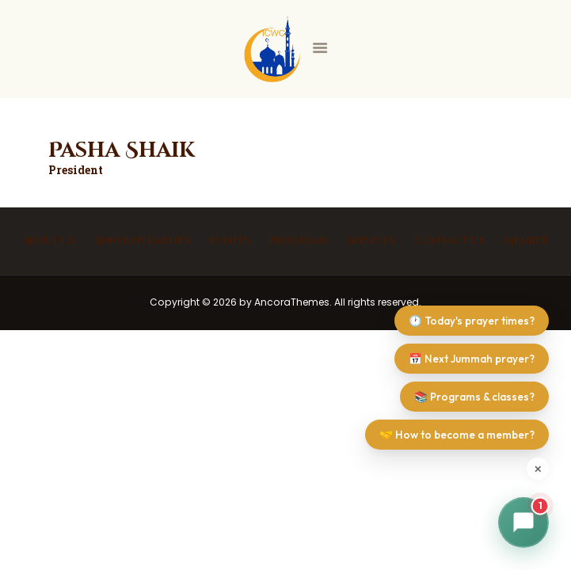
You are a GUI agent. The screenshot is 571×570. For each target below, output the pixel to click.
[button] (523, 522)
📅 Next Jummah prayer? (472, 359)
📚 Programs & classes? (474, 397)
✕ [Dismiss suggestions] (538, 469)
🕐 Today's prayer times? (472, 321)
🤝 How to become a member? (457, 435)
